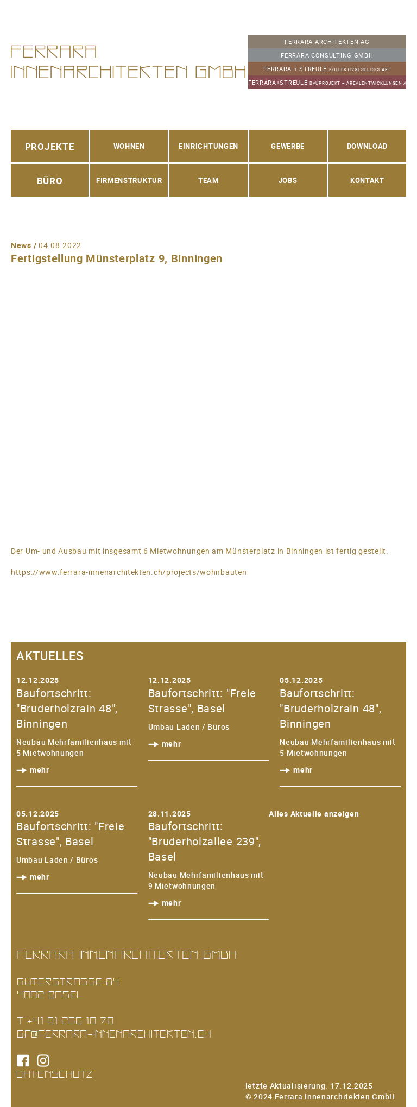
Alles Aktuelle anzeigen (314, 813)
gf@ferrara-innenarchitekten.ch (114, 1033)
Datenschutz (54, 1073)
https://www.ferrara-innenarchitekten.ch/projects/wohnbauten (129, 572)
